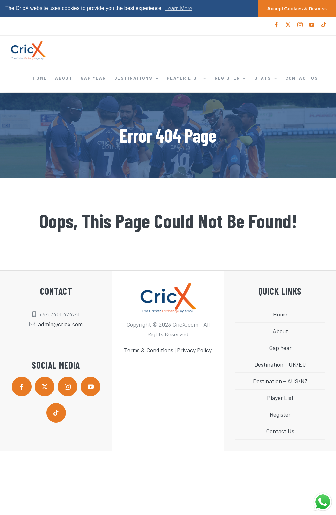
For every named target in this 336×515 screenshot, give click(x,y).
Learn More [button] (178, 8)
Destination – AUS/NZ (280, 381)
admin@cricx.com (60, 324)
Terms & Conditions (148, 349)
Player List (280, 397)
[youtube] (90, 386)
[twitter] (44, 386)
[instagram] (67, 386)
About (280, 330)
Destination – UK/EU (280, 364)
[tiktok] (56, 413)
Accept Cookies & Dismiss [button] (297, 8)
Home (280, 314)
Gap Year (280, 347)
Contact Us (280, 431)
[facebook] (22, 386)
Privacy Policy (194, 349)
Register (280, 414)
